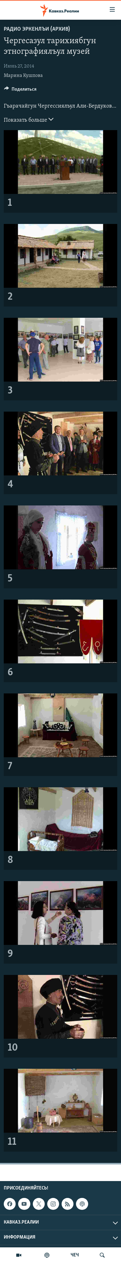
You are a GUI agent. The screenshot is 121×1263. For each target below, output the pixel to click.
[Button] (20, 91)
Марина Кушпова (23, 75)
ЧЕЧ (75, 1255)
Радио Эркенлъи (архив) (37, 29)
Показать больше (28, 119)
